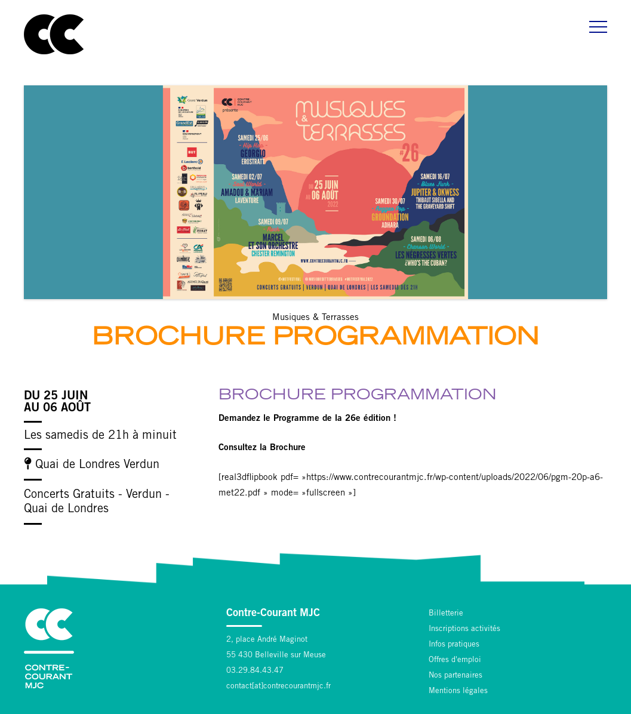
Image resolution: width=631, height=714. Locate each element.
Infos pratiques (454, 645)
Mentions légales (458, 691)
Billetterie (446, 614)
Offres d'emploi (455, 660)
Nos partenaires (455, 676)
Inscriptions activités (464, 629)
